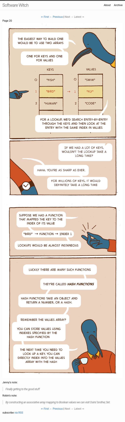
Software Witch (15, 5)
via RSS (18, 412)
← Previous (56, 16)
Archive (118, 5)
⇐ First (45, 16)
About (107, 5)
